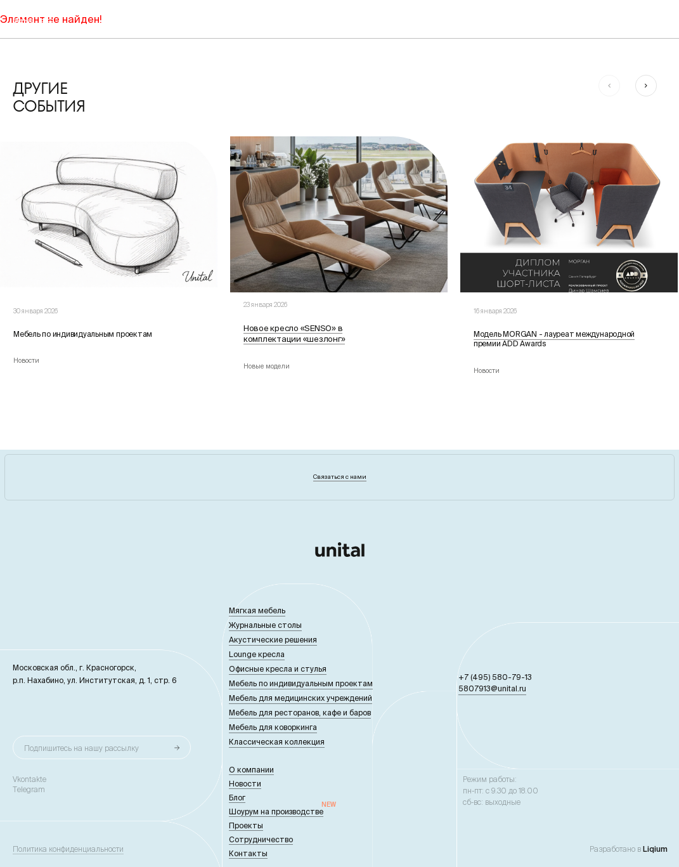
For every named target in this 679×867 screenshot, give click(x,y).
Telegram (29, 789)
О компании (251, 770)
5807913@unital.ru (492, 688)
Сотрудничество (261, 839)
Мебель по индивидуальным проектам (301, 683)
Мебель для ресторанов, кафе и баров (300, 712)
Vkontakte (29, 779)
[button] (609, 85)
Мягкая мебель (257, 610)
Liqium (655, 849)
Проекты (246, 825)
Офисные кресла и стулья (278, 669)
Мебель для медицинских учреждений (300, 698)
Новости (245, 783)
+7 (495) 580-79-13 (495, 677)
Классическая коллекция (277, 742)
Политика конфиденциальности (68, 849)
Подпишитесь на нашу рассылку (81, 748)
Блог (237, 797)
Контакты (248, 853)
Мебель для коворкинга (273, 727)
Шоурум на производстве (276, 811)
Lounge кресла (257, 654)
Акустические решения (273, 640)
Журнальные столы (265, 625)
